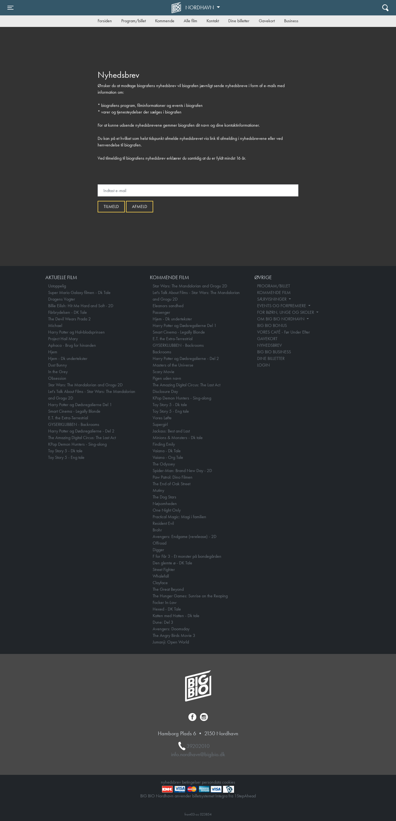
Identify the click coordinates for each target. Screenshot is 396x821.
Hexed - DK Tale (167, 609)
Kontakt (213, 21)
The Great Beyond (168, 589)
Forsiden (105, 21)
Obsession (57, 378)
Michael (55, 325)
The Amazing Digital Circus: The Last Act (82, 437)
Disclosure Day (165, 391)
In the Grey (58, 372)
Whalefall (161, 576)
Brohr (157, 530)
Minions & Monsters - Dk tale (178, 437)
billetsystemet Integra (209, 796)
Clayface (160, 583)
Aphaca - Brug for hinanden (72, 345)
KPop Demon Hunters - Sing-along (77, 444)
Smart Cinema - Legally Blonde (74, 411)
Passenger (161, 312)
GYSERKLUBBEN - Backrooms (73, 424)
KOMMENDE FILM (274, 292)
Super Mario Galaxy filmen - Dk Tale (79, 292)
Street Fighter (164, 569)
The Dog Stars (164, 497)
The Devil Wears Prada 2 (69, 319)
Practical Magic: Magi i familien (179, 517)
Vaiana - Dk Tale (167, 451)
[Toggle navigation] (10, 8)
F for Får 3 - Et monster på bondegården (187, 556)
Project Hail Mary (63, 339)
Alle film (190, 21)
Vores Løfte (162, 418)
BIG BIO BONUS (272, 325)
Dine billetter (238, 21)
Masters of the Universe (173, 365)
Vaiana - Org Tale (168, 457)
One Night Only (167, 510)
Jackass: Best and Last (171, 431)
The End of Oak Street (171, 484)
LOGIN (263, 365)
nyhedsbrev (171, 782)
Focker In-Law (165, 602)
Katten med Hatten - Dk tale (176, 615)
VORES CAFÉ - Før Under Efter (283, 332)
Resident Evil (163, 523)
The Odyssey (164, 464)
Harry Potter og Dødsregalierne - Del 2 (81, 431)
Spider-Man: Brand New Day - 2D (182, 470)
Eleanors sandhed (168, 306)
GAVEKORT (267, 339)
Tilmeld (111, 206)
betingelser (191, 782)
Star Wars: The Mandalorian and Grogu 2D (85, 385)
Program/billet (133, 21)
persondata (211, 782)
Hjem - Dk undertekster (67, 358)
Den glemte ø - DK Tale (172, 563)
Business (291, 21)
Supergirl (160, 424)
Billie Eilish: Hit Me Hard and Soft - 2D (80, 306)
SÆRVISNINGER (272, 299)
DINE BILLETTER (271, 358)
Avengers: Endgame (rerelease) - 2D (184, 536)
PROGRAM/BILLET (273, 286)
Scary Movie (163, 372)
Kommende (164, 21)
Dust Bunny (57, 365)
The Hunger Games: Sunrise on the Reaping (190, 596)
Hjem (52, 352)
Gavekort (267, 21)
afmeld (139, 206)
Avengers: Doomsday (171, 629)
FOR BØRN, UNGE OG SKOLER (286, 312)
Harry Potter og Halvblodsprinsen (76, 332)
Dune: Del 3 (163, 622)
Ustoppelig (57, 286)
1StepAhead (245, 796)
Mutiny (158, 490)
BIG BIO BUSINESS (274, 352)
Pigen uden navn (167, 378)
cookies (228, 782)
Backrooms (162, 352)
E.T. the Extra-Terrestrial (68, 418)
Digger (158, 550)
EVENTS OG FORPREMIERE (282, 306)
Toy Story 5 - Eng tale (66, 457)
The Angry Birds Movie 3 (174, 635)
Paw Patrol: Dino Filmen (173, 477)
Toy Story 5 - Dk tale (65, 451)
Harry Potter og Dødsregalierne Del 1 (80, 404)
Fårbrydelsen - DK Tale (67, 312)
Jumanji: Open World (171, 642)
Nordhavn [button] (200, 7)
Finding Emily (164, 444)
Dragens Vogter (61, 299)
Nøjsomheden (165, 503)
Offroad (159, 543)
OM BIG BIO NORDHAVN (281, 319)
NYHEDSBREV (269, 345)
